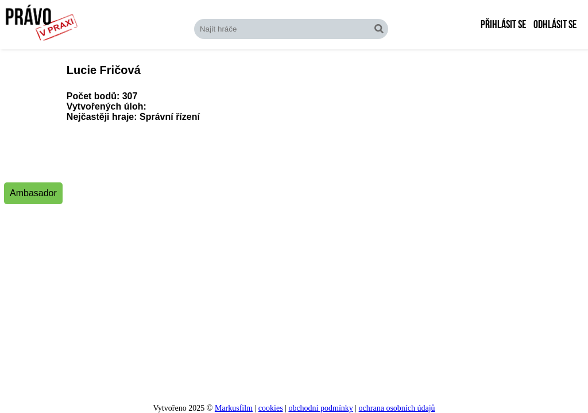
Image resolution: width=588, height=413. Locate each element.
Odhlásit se (555, 25)
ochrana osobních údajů (397, 408)
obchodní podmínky (320, 408)
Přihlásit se (503, 25)
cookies (270, 408)
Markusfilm (234, 408)
